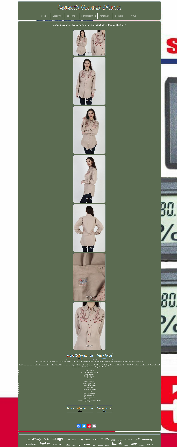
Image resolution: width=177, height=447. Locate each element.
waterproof (147, 439)
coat (94, 445)
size (134, 443)
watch (95, 439)
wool (113, 440)
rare (80, 445)
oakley (36, 439)
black (117, 444)
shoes (87, 440)
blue (68, 439)
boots (100, 445)
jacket (45, 443)
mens (105, 439)
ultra (126, 445)
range (57, 438)
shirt (28, 440)
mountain (142, 445)
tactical (128, 439)
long (81, 439)
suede (74, 445)
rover (74, 440)
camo (107, 445)
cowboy (120, 440)
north (150, 444)
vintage (31, 444)
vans (87, 444)
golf (137, 439)
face (68, 444)
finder (47, 439)
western (57, 444)
